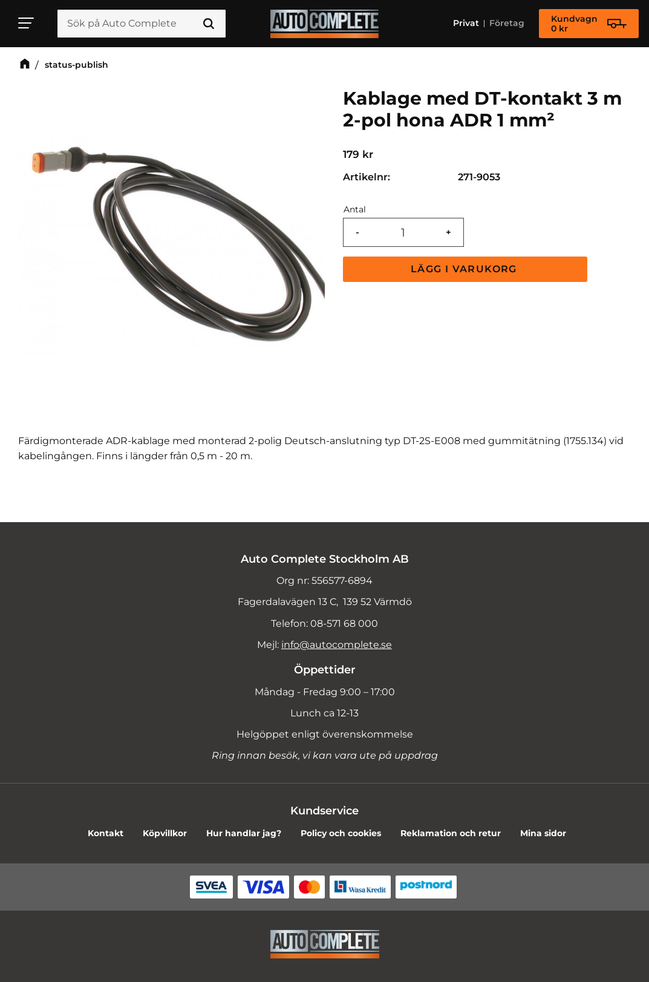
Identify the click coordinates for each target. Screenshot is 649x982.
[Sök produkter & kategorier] (141, 24)
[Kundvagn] (589, 23)
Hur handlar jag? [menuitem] (243, 833)
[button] (26, 23)
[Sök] (209, 24)
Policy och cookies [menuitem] (341, 833)
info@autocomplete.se (336, 644)
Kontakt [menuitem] (105, 833)
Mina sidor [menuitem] (543, 833)
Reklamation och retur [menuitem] (450, 833)
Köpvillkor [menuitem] (165, 833)
